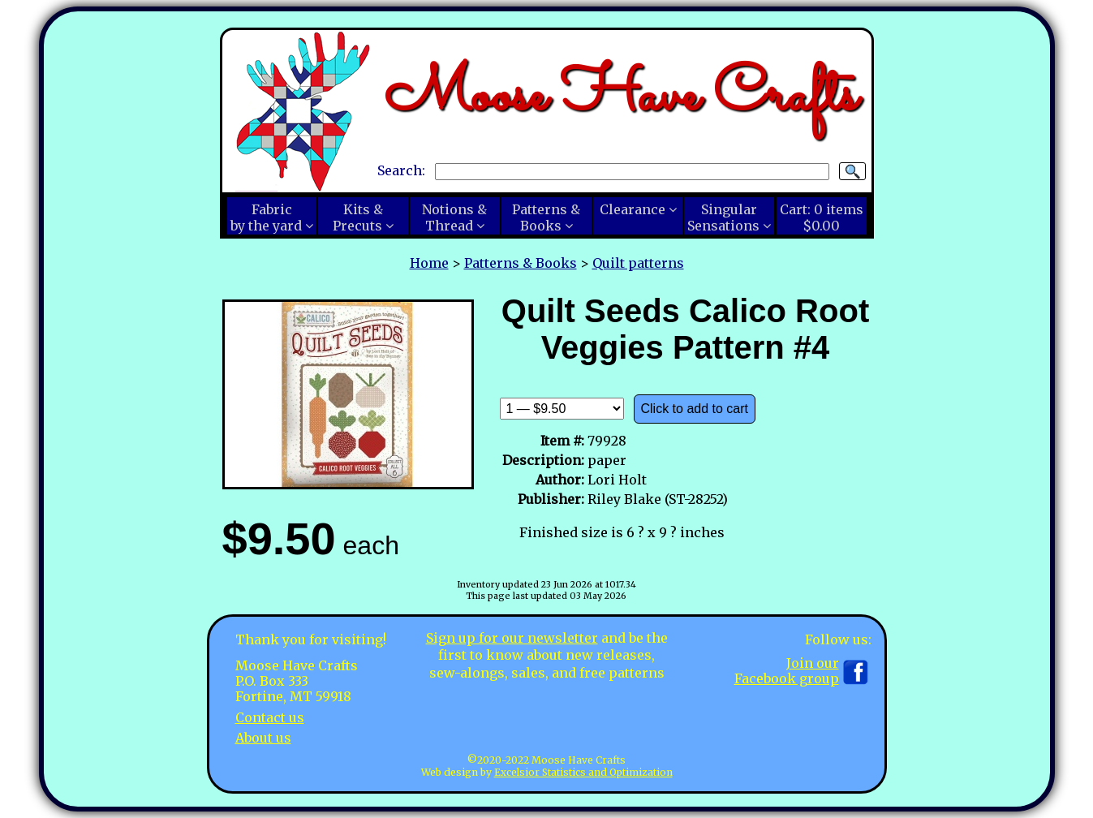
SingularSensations (723, 217)
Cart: (821, 217)
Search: (401, 170)
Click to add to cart (695, 408)
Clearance (632, 209)
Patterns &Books (546, 217)
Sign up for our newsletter (512, 638)
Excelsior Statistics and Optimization (583, 772)
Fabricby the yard (266, 217)
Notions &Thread (454, 217)
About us (263, 738)
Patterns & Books (520, 263)
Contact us (269, 717)
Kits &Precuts (358, 217)
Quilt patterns (638, 263)
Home (429, 263)
